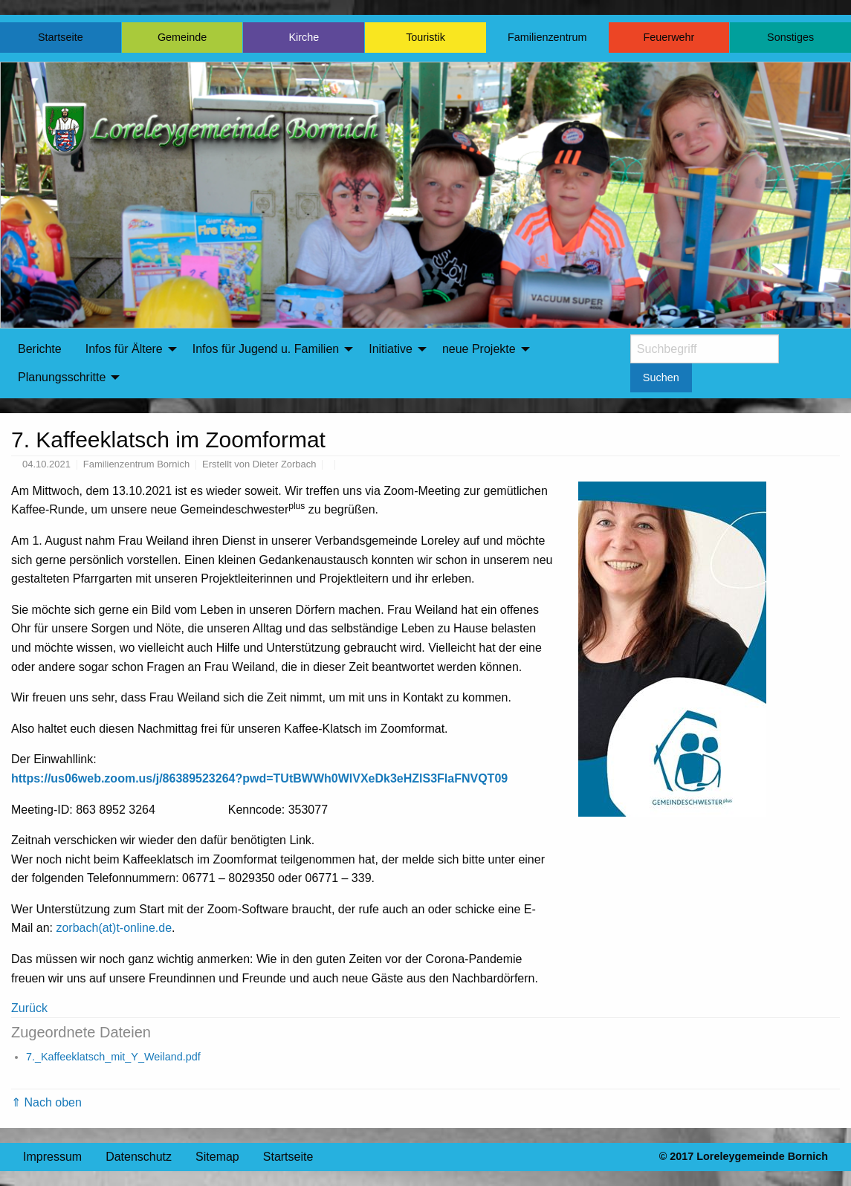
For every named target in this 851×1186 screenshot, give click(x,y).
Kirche (303, 37)
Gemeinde (182, 37)
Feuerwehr (669, 37)
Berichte (40, 349)
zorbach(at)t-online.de (114, 927)
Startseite (60, 37)
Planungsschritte (62, 377)
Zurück (29, 1008)
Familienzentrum (547, 37)
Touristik (425, 37)
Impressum (52, 1156)
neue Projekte (479, 349)
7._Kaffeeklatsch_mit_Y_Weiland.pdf (113, 1057)
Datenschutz (139, 1156)
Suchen (661, 377)
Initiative (390, 349)
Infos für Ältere (124, 349)
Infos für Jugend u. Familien (265, 349)
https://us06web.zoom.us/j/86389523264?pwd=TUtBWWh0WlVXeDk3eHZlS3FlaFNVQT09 (259, 778)
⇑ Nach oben (46, 1102)
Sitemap (217, 1156)
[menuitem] (40, 349)
